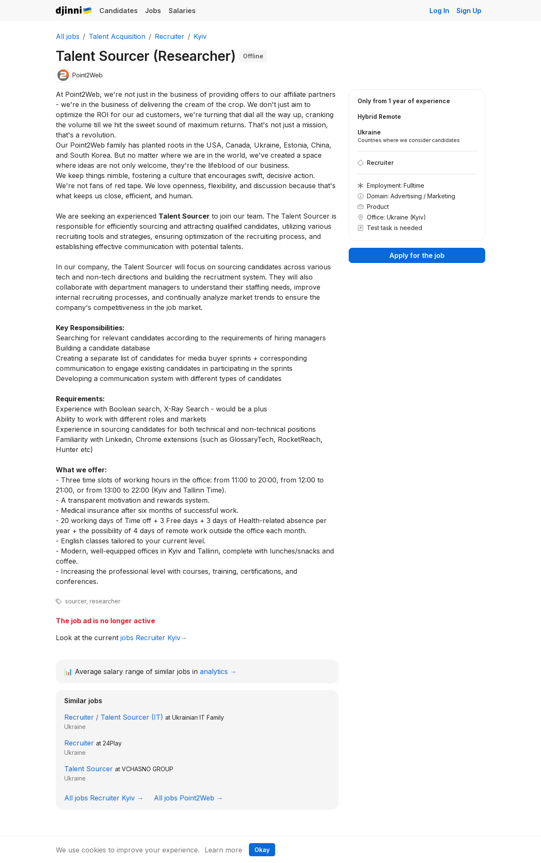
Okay (262, 849)
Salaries (182, 10)
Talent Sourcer (88, 768)
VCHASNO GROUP (147, 769)
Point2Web (87, 75)
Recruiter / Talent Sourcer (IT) (113, 717)
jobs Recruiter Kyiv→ (153, 637)
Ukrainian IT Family (198, 717)
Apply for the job (417, 255)
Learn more (223, 850)
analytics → (218, 671)
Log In (439, 10)
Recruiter (79, 743)
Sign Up (468, 10)
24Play (112, 743)
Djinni (74, 11)
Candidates (118, 10)
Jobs (153, 10)
